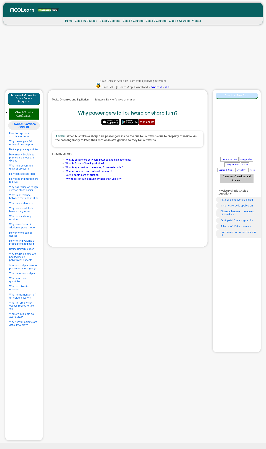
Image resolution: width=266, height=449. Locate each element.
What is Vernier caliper (22, 273)
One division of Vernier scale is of (238, 234)
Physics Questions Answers (23, 125)
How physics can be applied (20, 234)
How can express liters (22, 173)
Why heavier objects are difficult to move (23, 324)
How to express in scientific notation (19, 135)
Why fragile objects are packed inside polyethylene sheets (22, 257)
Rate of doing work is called (237, 199)
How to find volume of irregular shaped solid (22, 242)
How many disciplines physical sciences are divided (21, 157)
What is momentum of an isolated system (22, 296)
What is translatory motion (20, 218)
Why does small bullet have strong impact (21, 210)
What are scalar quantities (18, 280)
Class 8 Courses (133, 20)
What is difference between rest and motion (24, 197)
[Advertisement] (133, 53)
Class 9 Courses (110, 20)
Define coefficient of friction (82, 174)
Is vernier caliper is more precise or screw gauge (23, 267)
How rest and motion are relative (23, 180)
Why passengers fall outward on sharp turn (22, 143)
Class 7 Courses (156, 20)
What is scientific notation (19, 288)
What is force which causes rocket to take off (22, 305)
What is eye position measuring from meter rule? (94, 167)
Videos (196, 20)
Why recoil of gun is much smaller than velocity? (93, 178)
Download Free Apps (237, 95)
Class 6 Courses (179, 20)
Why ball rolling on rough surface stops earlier (23, 189)
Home (69, 20)
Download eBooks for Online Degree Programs (24, 98)
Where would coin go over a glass (21, 315)
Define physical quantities (24, 149)
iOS (167, 87)
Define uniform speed (21, 249)
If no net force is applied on (237, 205)
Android (156, 87)
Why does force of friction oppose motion (22, 226)
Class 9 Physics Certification (24, 114)
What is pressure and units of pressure (21, 167)
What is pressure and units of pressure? (88, 171)
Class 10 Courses (86, 20)
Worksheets (147, 121)
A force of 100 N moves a (236, 226)
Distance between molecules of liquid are (237, 213)
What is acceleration (21, 203)
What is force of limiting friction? (84, 163)
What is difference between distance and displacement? (98, 159)
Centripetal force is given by (237, 220)
